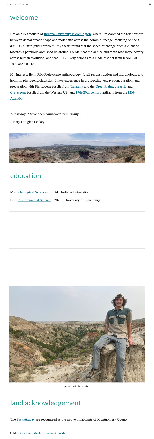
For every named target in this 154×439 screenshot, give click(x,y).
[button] (150, 4)
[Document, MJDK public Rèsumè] (77, 263)
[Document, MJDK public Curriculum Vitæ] (77, 226)
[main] (77, 17)
